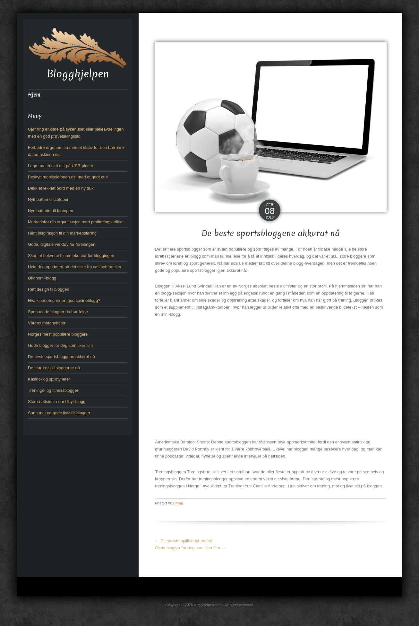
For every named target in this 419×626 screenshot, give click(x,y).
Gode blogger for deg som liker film (190, 547)
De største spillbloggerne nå (183, 540)
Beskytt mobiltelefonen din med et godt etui (68, 177)
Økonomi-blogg (42, 278)
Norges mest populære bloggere (58, 334)
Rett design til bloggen (48, 289)
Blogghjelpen (78, 74)
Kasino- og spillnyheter (49, 379)
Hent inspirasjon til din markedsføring (62, 233)
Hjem (34, 94)
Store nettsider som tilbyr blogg (56, 401)
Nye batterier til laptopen (50, 210)
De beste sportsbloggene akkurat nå (61, 356)
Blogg (178, 503)
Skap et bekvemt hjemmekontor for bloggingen (71, 255)
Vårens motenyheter (46, 323)
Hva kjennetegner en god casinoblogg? (64, 300)
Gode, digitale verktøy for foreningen (61, 244)
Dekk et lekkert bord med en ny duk (61, 188)
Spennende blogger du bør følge (58, 311)
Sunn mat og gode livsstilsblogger (59, 412)
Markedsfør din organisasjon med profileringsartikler (76, 221)
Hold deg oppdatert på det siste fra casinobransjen (74, 266)
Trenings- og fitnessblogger (53, 390)
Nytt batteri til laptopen (48, 199)
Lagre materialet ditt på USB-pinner (60, 165)
